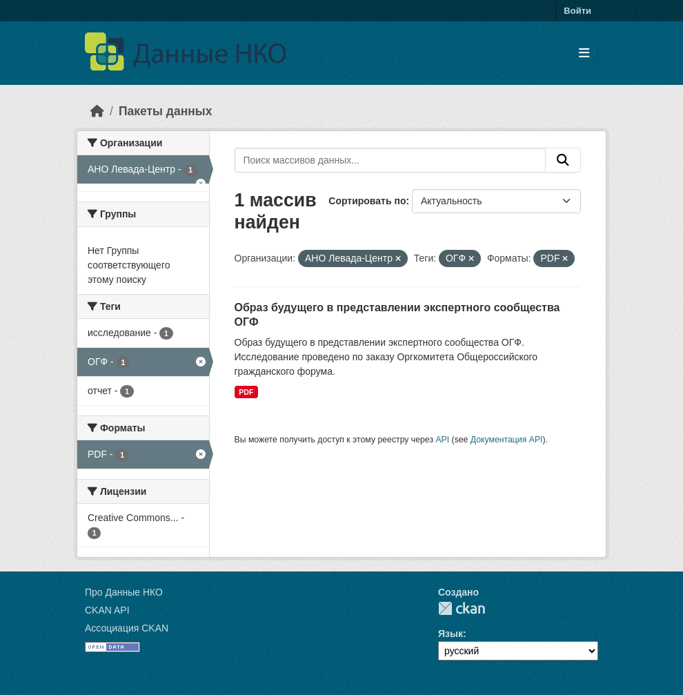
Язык (450, 633)
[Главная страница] (97, 111)
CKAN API (107, 610)
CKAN (461, 608)
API (442, 439)
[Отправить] (563, 160)
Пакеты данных (165, 111)
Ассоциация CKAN (126, 628)
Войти (577, 11)
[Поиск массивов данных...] (390, 160)
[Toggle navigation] (584, 53)
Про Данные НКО (124, 592)
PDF (246, 392)
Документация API (507, 439)
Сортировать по (367, 200)
